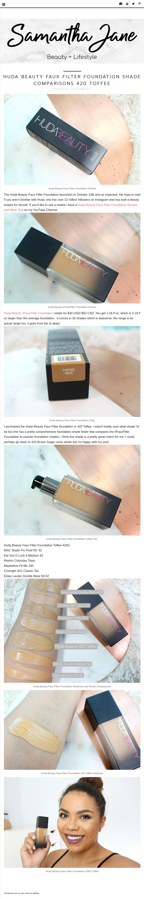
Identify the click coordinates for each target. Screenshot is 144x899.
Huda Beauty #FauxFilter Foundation (28, 313)
